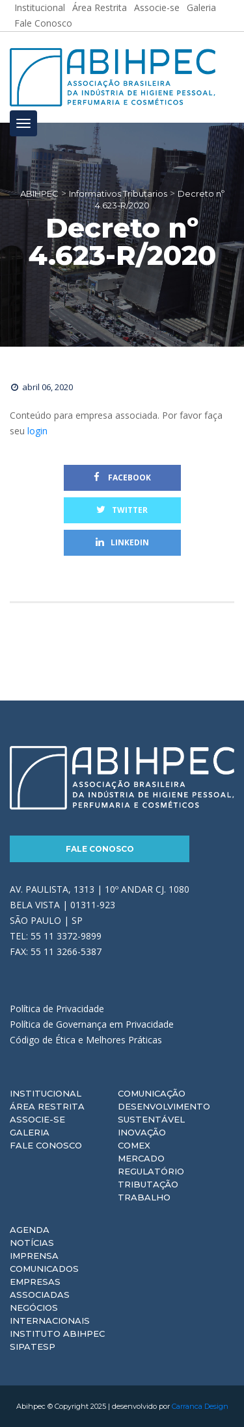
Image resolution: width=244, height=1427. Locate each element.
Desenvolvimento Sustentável (164, 1112)
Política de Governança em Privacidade (92, 1024)
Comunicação (151, 1093)
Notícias (32, 1242)
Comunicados (44, 1268)
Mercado (141, 1158)
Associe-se (37, 1119)
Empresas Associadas (40, 1288)
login (37, 431)
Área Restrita (47, 1106)
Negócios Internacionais (50, 1314)
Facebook (122, 477)
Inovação (142, 1132)
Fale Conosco (43, 23)
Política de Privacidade (57, 1008)
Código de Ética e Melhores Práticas (86, 1040)
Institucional (45, 1093)
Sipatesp (32, 1346)
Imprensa (34, 1255)
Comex (134, 1145)
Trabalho (144, 1197)
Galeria (29, 1132)
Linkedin (122, 542)
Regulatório (151, 1171)
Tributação (148, 1184)
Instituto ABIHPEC (57, 1333)
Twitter (122, 509)
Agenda (29, 1229)
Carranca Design (200, 1406)
